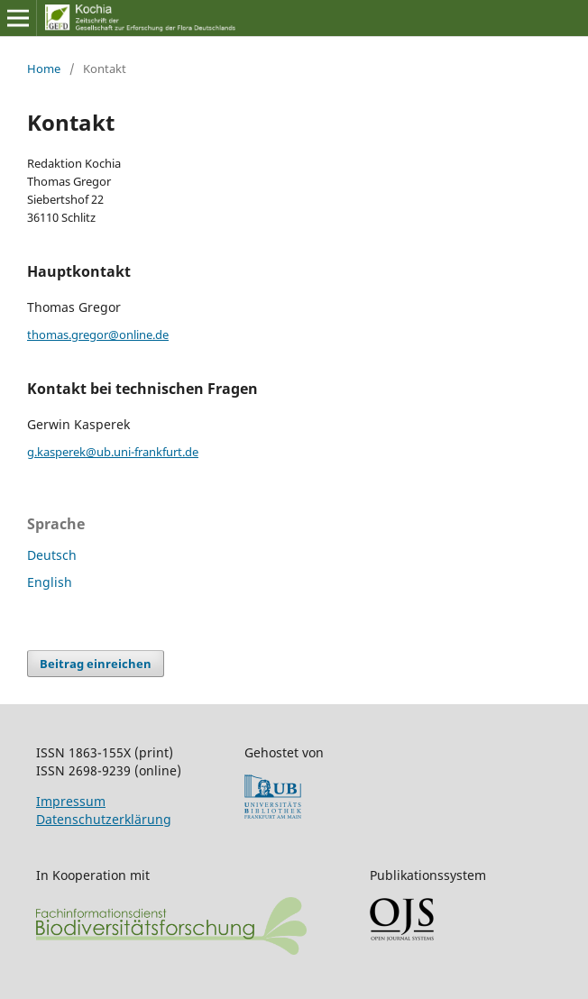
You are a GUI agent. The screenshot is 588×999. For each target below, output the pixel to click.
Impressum (71, 801)
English (49, 582)
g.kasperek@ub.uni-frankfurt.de (112, 452)
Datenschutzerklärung (103, 819)
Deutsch (52, 555)
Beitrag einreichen (96, 663)
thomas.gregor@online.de (98, 334)
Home (43, 68)
